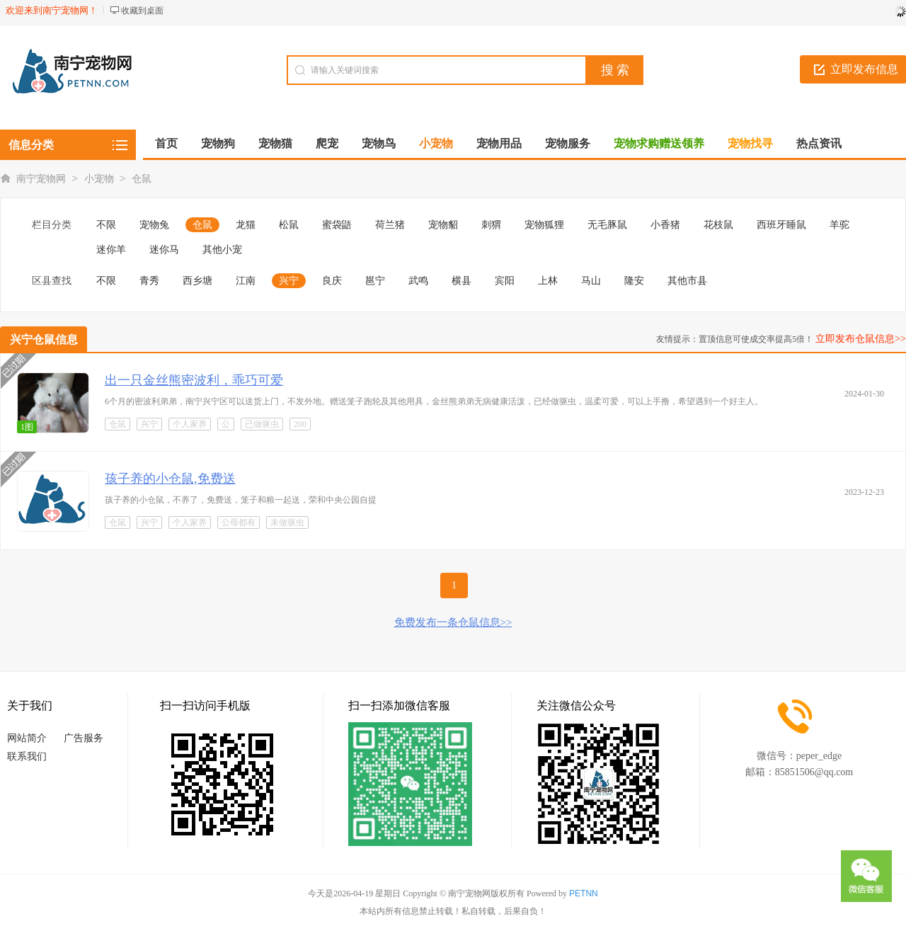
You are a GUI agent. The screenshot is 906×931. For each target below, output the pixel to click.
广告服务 (83, 738)
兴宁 (289, 280)
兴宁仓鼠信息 (44, 339)
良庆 (332, 280)
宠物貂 (443, 224)
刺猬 (491, 224)
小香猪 (665, 224)
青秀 (149, 280)
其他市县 (687, 280)
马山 (591, 280)
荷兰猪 (390, 224)
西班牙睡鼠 (781, 224)
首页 (166, 143)
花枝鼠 (718, 224)
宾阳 (505, 280)
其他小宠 (222, 249)
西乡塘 (197, 280)
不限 (106, 224)
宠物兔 (154, 224)
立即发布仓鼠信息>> (860, 338)
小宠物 (99, 178)
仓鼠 (141, 178)
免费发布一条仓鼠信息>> (453, 622)
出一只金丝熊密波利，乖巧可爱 (194, 380)
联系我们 (27, 756)
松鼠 (289, 224)
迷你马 (164, 249)
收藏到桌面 (142, 11)
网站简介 (27, 738)
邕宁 (375, 280)
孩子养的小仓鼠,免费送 (170, 479)
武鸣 (418, 280)
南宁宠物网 (41, 178)
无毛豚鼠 (607, 224)
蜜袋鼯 (337, 224)
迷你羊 (111, 249)
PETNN (583, 893)
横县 (461, 280)
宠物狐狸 (544, 224)
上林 (548, 280)
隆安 (634, 280)
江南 (246, 280)
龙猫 (246, 224)
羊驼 (839, 224)
